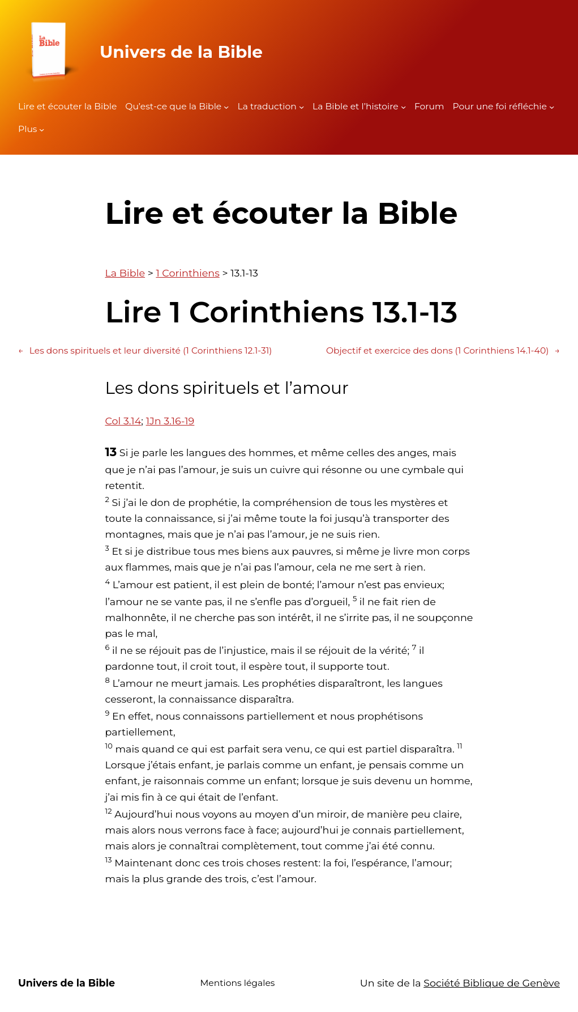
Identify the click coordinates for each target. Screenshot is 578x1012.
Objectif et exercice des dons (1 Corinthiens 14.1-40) (443, 351)
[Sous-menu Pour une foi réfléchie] (551, 106)
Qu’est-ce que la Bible (173, 106)
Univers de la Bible (181, 51)
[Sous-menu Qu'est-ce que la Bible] (226, 106)
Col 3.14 (123, 421)
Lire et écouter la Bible (67, 106)
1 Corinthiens (187, 273)
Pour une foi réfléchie (500, 106)
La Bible (125, 273)
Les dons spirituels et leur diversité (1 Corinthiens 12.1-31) (145, 351)
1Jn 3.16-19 (170, 421)
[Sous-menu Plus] (41, 129)
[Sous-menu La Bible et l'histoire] (403, 106)
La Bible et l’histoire (355, 106)
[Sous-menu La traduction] (301, 106)
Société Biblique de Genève (491, 983)
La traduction (266, 106)
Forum (429, 106)
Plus (27, 129)
